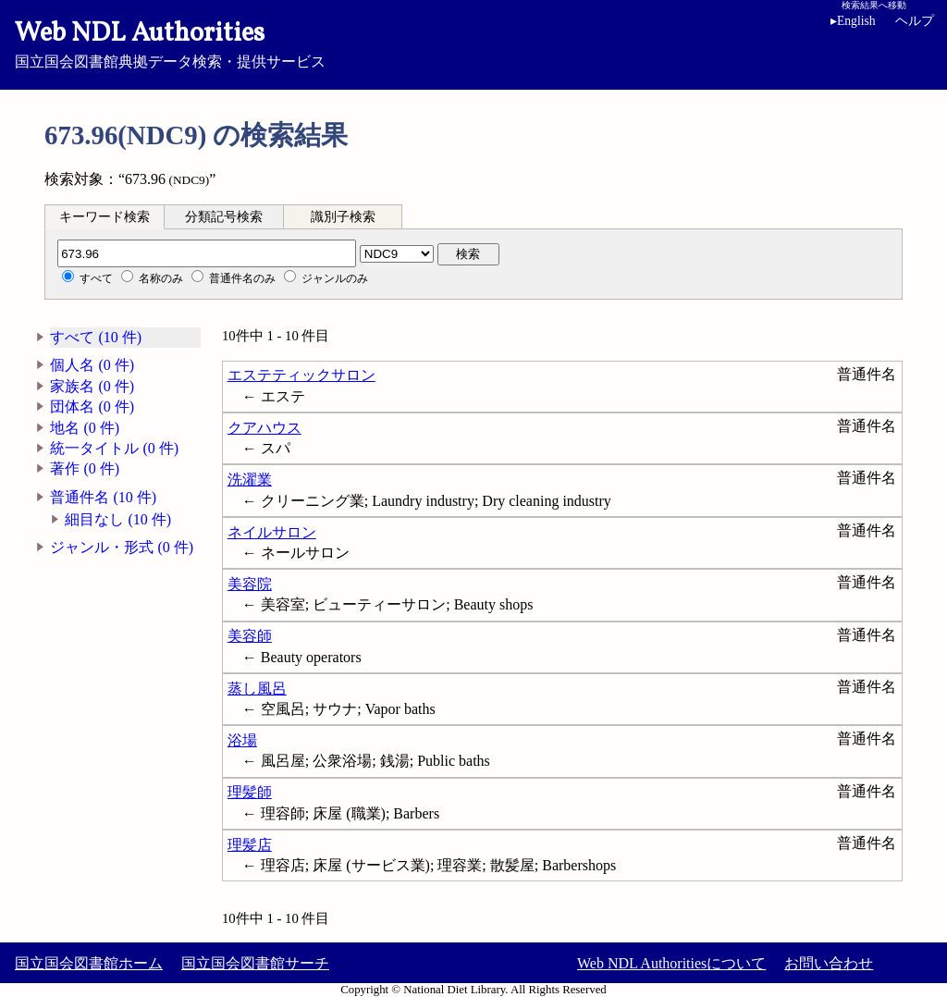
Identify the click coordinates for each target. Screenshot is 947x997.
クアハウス (264, 428)
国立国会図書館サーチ (255, 963)
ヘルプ (914, 21)
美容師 (250, 636)
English (853, 21)
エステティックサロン (301, 375)
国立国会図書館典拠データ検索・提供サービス (473, 42)
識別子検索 (343, 217)
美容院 (250, 584)
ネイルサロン (272, 532)
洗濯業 (250, 479)
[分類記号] (206, 253)
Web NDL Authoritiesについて (671, 963)
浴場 (242, 740)
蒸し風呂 (257, 688)
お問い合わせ (828, 963)
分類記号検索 (224, 217)
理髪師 (250, 792)
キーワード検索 (104, 217)
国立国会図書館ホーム (89, 963)
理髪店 (250, 845)
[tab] (104, 216)
